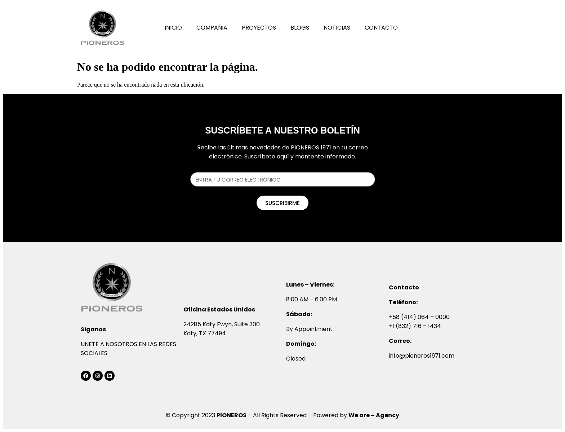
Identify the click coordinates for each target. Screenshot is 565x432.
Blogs (299, 27)
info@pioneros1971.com (421, 356)
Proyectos (259, 27)
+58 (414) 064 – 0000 (419, 317)
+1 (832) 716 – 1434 (415, 326)
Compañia (211, 27)
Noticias (337, 27)
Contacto (381, 27)
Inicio (173, 27)
